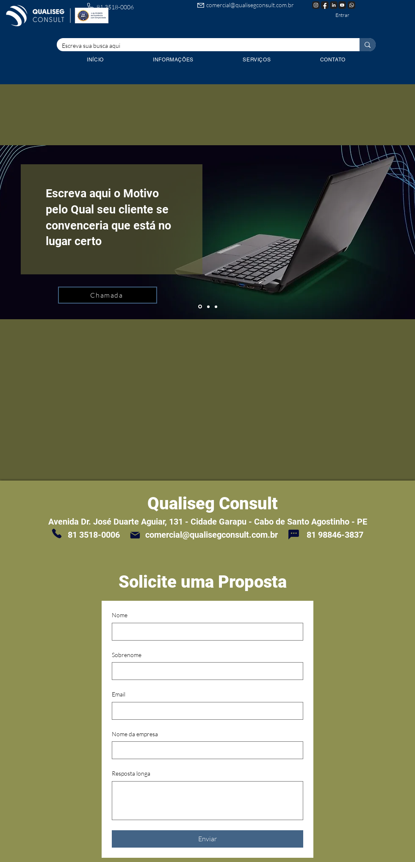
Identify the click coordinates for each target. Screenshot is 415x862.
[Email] (205, 710)
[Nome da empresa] (205, 750)
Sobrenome (126, 654)
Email (118, 694)
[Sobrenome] (205, 671)
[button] (256, 60)
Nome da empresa (135, 734)
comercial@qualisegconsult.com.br (250, 4)
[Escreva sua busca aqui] (202, 45)
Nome (119, 615)
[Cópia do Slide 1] (208, 306)
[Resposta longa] (207, 800)
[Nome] (205, 631)
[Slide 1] (200, 307)
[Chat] (293, 534)
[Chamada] (107, 295)
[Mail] (135, 535)
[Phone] (56, 533)
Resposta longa (131, 773)
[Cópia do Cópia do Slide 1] (216, 306)
